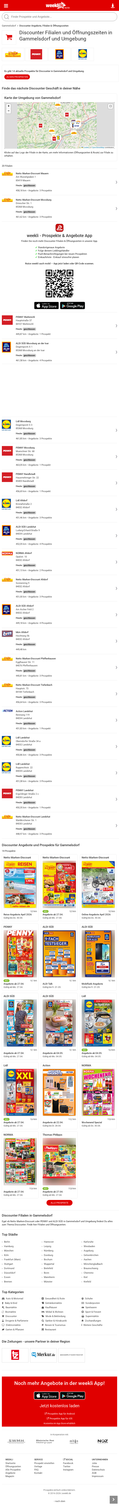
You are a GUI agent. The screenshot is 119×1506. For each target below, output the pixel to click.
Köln (5, 1255)
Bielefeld (47, 1268)
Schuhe (87, 1298)
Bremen (7, 1281)
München (7, 1250)
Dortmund (8, 1268)
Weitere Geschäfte (92, 1325)
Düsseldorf (8, 1272)
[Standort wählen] (113, 5)
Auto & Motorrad (12, 1298)
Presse (95, 1466)
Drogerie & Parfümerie (15, 1320)
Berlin (67, 8)
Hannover (48, 1241)
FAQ (36, 1469)
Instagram (68, 1469)
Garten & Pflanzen (13, 1329)
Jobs (94, 1463)
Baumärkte (9, 1307)
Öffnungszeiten (13, 1466)
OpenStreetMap (98, 147)
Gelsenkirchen (90, 1255)
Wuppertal (48, 1264)
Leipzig (46, 1246)
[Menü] (6, 5)
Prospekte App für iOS (59, 1418)
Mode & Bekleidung (53, 1316)
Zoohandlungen (91, 1320)
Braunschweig (90, 1268)
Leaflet (85, 147)
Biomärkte (9, 1312)
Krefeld (86, 1281)
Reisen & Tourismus (54, 1325)
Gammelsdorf (9, 25)
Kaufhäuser (49, 1307)
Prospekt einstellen (44, 1463)
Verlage (38, 1466)
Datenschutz (98, 1469)
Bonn (45, 1272)
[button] (110, 106)
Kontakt (38, 1473)
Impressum (98, 1476)
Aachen (86, 1259)
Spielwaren (89, 1307)
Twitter (66, 1466)
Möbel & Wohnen (52, 1312)
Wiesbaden (88, 1246)
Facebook (68, 1463)
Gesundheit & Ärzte (53, 1298)
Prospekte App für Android (59, 1413)
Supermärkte (90, 1316)
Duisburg (47, 1255)
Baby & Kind (9, 1303)
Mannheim (48, 1277)
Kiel (85, 1277)
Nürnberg (47, 1250)
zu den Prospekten (17, 77)
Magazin (9, 1476)
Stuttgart (7, 1264)
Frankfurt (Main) (11, 1259)
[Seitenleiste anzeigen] (113, 1500)
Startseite (10, 1463)
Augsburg (87, 1250)
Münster (47, 1281)
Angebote (10, 1473)
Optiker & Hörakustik (54, 1320)
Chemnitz (87, 1272)
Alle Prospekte (59, 1203)
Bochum (47, 1259)
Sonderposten (91, 1303)
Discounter (9, 1316)
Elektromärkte (11, 1325)
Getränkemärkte (52, 1303)
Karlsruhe (87, 1241)
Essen (6, 1277)
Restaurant (49, 1329)
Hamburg (7, 1246)
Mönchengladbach (92, 1264)
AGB (94, 1473)
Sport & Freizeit (91, 1312)
